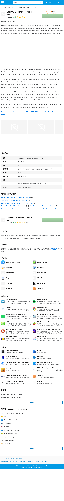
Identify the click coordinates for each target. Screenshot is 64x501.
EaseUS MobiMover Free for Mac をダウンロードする (17, 203)
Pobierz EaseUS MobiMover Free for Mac (13, 206)
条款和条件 (4, 461)
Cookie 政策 (14, 461)
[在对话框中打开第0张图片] (14, 127)
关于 (2, 458)
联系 (7, 458)
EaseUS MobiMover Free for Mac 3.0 (12, 397)
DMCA (37, 461)
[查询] (28, 2)
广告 (12, 458)
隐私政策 (22, 461)
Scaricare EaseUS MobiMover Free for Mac (44, 209)
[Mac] (5, 7)
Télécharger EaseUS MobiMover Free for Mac (15, 200)
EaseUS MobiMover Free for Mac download (43, 206)
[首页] (2, 7)
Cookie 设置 (45, 461)
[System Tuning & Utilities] (13, 7)
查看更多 (32, 402)
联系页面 (54, 249)
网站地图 (19, 458)
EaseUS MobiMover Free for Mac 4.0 (12, 394)
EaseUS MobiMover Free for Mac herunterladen (15, 197)
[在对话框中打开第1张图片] (41, 127)
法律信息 (30, 461)
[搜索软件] (40, 2)
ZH (60, 2)
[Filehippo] (6, 2)
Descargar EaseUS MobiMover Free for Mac (14, 209)
